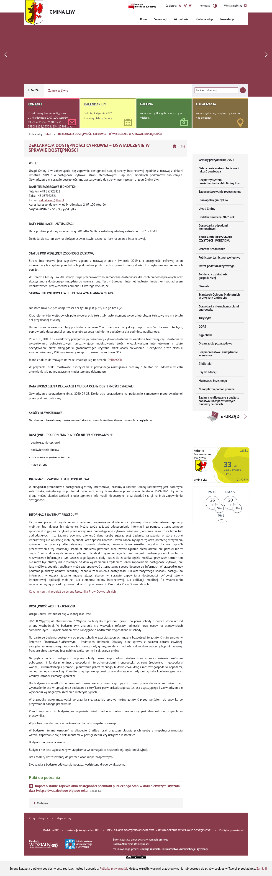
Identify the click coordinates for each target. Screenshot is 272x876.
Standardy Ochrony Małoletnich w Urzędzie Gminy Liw (219, 296)
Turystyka (205, 318)
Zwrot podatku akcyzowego (216, 266)
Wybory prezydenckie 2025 (216, 160)
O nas (143, 19)
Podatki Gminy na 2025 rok (217, 217)
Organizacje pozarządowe (215, 344)
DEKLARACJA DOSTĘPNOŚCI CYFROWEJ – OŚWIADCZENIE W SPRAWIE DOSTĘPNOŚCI (110, 134)
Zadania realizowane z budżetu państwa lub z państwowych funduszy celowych (219, 401)
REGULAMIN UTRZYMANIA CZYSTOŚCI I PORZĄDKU (216, 239)
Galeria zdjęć (204, 19)
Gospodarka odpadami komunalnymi (213, 227)
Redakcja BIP (51, 830)
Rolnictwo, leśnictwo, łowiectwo (219, 258)
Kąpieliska (206, 335)
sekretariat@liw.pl (51, 200)
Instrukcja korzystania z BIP (83, 830)
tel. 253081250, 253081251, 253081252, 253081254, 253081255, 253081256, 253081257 (50, 126)
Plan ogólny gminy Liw (213, 200)
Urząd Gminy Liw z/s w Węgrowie (47, 113)
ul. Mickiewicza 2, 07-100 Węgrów (48, 117)
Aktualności (182, 19)
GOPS (202, 327)
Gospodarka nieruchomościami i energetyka (220, 308)
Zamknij (262, 869)
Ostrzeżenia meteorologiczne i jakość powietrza (219, 170)
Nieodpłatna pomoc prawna (217, 389)
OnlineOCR (115, 360)
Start (48, 134)
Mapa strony (63, 818)
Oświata (204, 286)
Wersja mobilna (235, 5)
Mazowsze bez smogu (213, 381)
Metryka (40, 803)
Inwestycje (227, 19)
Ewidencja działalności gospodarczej (213, 276)
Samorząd (160, 19)
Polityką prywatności (113, 869)
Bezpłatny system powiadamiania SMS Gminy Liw (219, 181)
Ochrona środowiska (212, 249)
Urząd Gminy (207, 209)
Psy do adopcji (208, 372)
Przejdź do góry (38, 818)
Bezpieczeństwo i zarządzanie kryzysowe (218, 353)
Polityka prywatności (231, 830)
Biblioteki (205, 364)
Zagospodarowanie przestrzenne (220, 192)
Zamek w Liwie (58, 91)
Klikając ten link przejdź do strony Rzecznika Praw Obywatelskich (72, 592)
